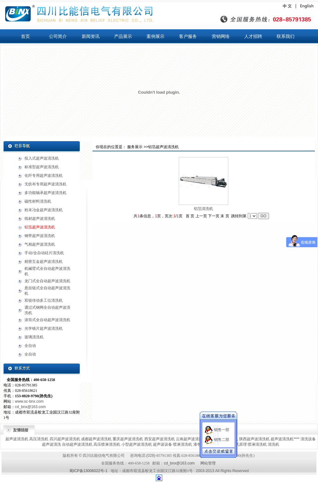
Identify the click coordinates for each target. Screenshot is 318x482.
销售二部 (221, 437)
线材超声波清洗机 (39, 218)
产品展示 (123, 36)
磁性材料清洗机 (37, 201)
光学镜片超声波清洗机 (43, 328)
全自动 (30, 345)
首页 (25, 36)
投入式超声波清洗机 (41, 158)
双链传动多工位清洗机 (43, 300)
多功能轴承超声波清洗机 (45, 193)
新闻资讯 (91, 36)
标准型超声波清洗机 (41, 167)
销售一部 (221, 427)
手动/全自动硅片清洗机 (44, 253)
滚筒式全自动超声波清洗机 (47, 320)
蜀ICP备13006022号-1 (88, 471)
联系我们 (285, 36)
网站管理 (208, 463)
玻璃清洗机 (34, 337)
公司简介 (58, 36)
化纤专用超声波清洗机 (43, 175)
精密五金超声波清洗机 (43, 261)
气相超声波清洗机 (39, 244)
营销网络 (221, 36)
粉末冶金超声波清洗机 (43, 210)
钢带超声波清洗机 (39, 236)
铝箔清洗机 (203, 208)
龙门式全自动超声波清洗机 (47, 281)
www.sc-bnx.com (29, 401)
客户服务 (188, 36)
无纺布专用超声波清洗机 (45, 184)
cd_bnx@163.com (30, 407)
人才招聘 (253, 36)
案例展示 (155, 36)
